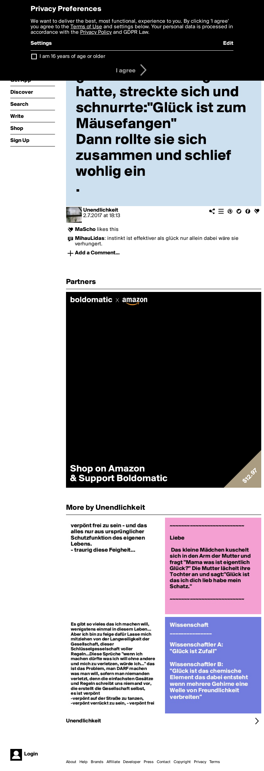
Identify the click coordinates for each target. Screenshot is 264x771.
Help (83, 762)
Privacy (200, 762)
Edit (228, 43)
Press (149, 762)
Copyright (182, 762)
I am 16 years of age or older (72, 56)
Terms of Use (86, 27)
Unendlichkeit (100, 210)
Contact (163, 762)
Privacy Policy (96, 32)
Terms (214, 762)
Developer (132, 762)
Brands (97, 762)
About (71, 762)
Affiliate (113, 762)
